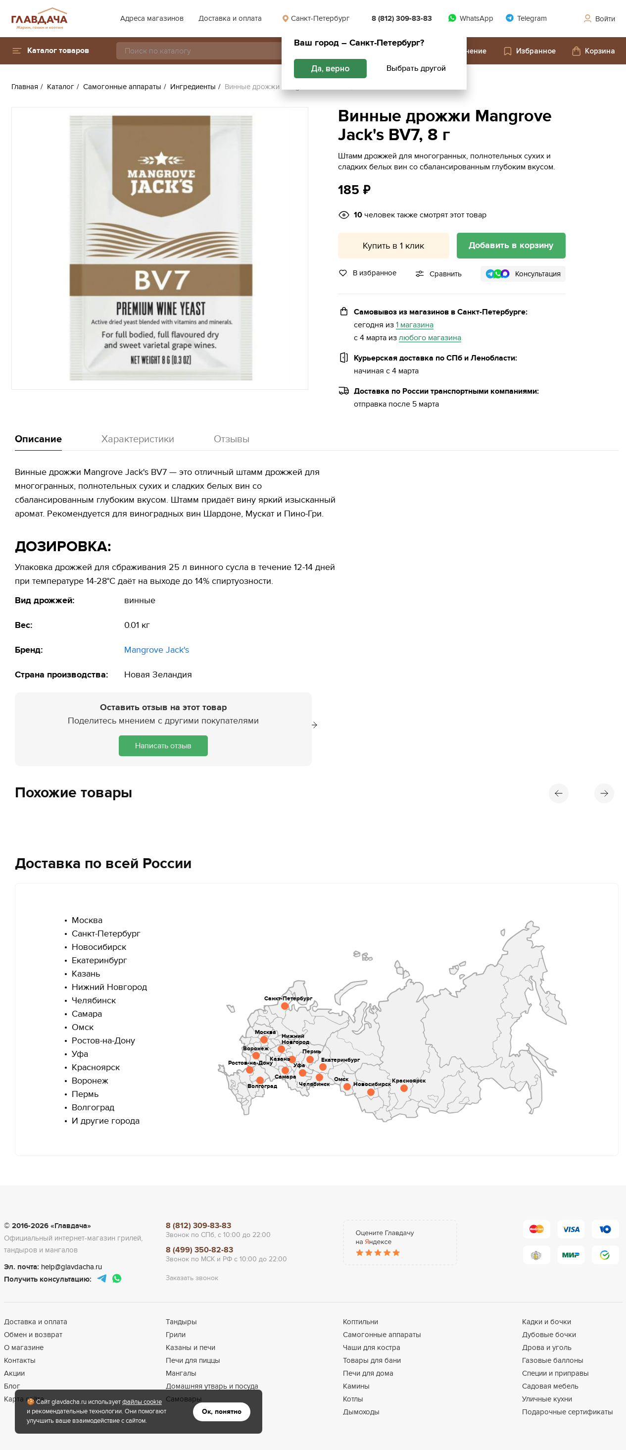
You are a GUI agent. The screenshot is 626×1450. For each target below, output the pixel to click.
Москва (87, 920)
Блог (12, 1386)
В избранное (367, 273)
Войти (598, 18)
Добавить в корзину (511, 245)
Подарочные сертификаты (567, 1411)
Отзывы (231, 439)
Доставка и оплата (230, 18)
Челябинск (94, 1000)
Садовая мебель (550, 1386)
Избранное (529, 51)
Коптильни (360, 1321)
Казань (86, 974)
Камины (356, 1386)
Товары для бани (372, 1360)
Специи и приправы (555, 1373)
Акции (14, 1373)
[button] (50, 50)
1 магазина (414, 325)
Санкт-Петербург (316, 18)
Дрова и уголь (547, 1347)
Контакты (20, 1360)
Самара (87, 1014)
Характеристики (137, 439)
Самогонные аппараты (382, 1334)
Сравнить (446, 273)
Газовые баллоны (552, 1360)
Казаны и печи (190, 1347)
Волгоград (93, 1107)
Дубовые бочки (549, 1334)
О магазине (24, 1347)
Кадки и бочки (546, 1321)
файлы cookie (142, 1402)
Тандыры (181, 1321)
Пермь (85, 1094)
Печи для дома (368, 1373)
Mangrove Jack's (156, 650)
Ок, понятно (221, 1411)
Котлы (353, 1399)
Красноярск (96, 1067)
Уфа (80, 1054)
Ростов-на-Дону (103, 1041)
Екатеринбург (99, 960)
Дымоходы (361, 1411)
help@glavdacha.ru (71, 1266)
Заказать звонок (192, 1278)
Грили (176, 1334)
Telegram (526, 18)
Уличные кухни (547, 1399)
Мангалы (181, 1373)
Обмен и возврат (33, 1334)
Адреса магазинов (152, 18)
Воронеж (90, 1081)
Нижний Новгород (109, 987)
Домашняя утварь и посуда (212, 1386)
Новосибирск (99, 947)
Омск (83, 1027)
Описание (38, 439)
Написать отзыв (163, 746)
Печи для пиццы (193, 1360)
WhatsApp (470, 18)
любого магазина (430, 338)
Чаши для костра (371, 1347)
